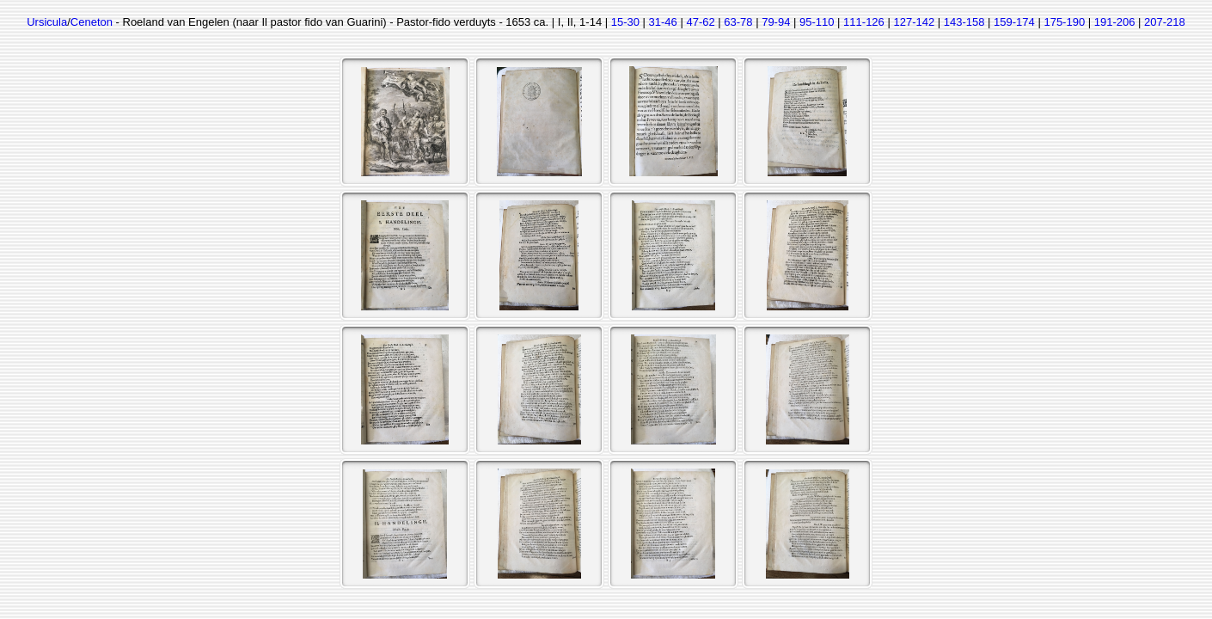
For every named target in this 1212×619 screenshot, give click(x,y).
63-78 (738, 21)
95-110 (816, 21)
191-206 (1114, 21)
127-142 (913, 21)
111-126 (864, 21)
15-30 (625, 21)
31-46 (663, 21)
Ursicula (47, 21)
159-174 (1014, 21)
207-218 (1164, 21)
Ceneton (91, 21)
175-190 (1064, 21)
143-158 (964, 21)
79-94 (776, 21)
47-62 (700, 21)
